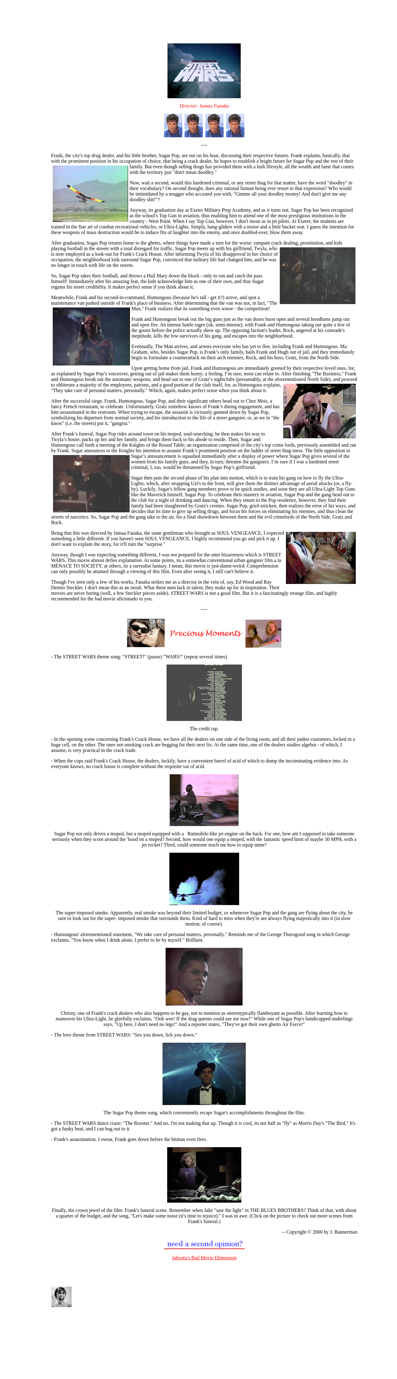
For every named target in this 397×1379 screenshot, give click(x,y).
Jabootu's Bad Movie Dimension (204, 1257)
